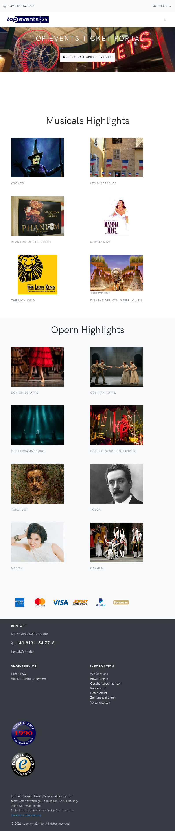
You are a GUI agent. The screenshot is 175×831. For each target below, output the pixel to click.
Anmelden (160, 6)
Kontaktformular (22, 651)
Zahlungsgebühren (103, 697)
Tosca (95, 509)
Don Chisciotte (25, 392)
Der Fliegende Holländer (113, 451)
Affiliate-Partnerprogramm (29, 678)
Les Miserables (103, 183)
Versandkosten (100, 702)
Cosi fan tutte (103, 392)
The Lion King (23, 300)
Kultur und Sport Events (87, 57)
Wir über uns (99, 673)
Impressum (97, 688)
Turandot (19, 509)
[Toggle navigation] (165, 19)
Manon (17, 568)
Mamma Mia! (100, 242)
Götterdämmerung (28, 451)
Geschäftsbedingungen (105, 683)
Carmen (97, 568)
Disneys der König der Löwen (116, 300)
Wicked (17, 183)
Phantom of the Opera (31, 242)
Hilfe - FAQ (18, 673)
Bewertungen (99, 678)
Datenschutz (98, 693)
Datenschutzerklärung (26, 815)
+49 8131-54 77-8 (36, 642)
